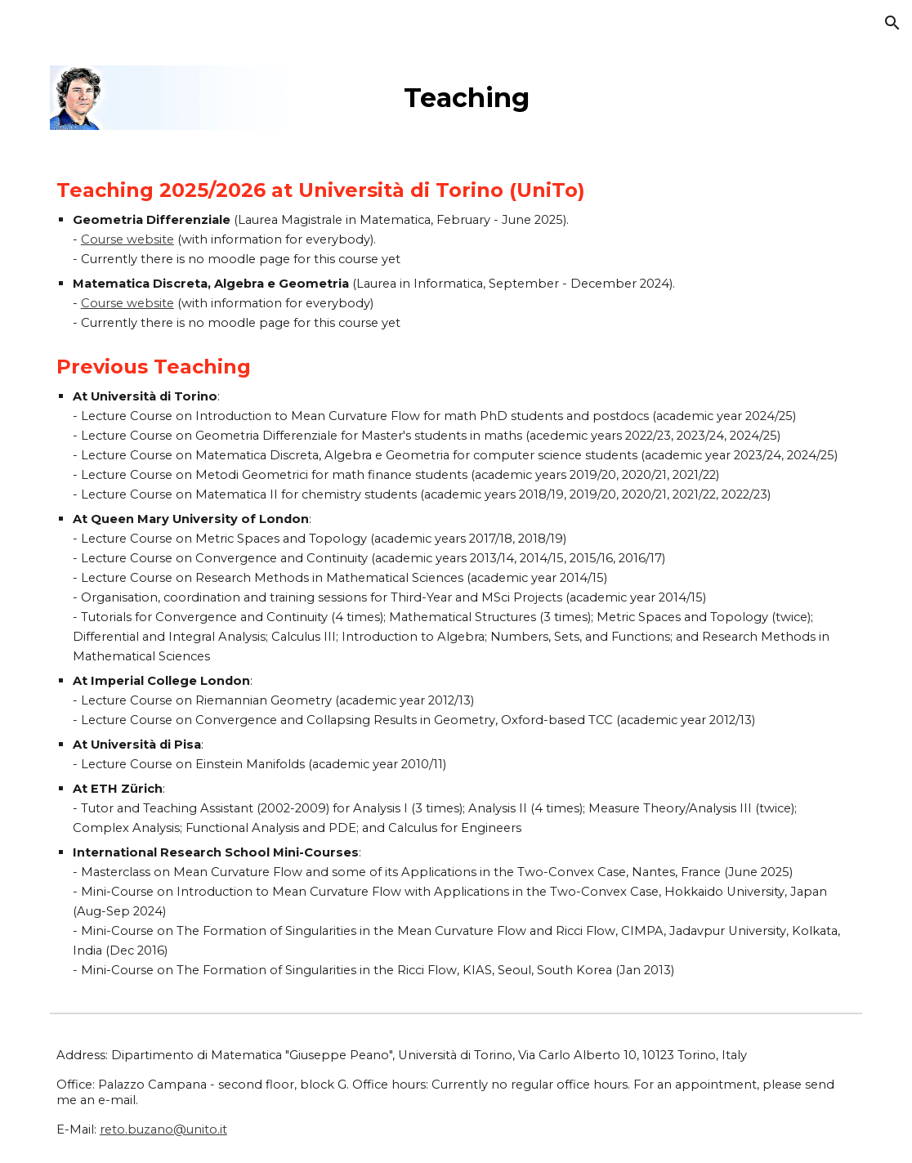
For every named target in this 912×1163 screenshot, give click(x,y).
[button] (892, 22)
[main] (630, 94)
